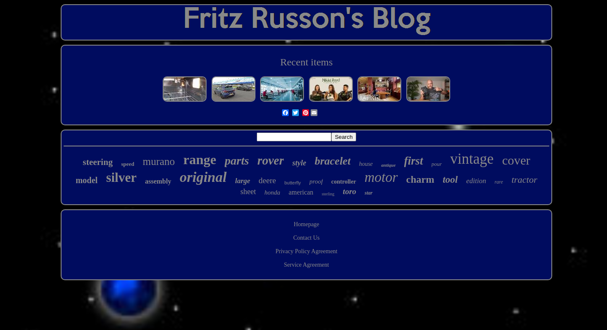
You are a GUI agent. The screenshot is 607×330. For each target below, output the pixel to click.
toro (349, 191)
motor (381, 177)
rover (271, 160)
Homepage (307, 224)
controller (343, 182)
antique (388, 165)
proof (316, 181)
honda (272, 192)
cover (516, 160)
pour (437, 164)
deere (267, 180)
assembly (158, 181)
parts (237, 160)
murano (158, 161)
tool (450, 179)
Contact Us (306, 238)
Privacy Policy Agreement (307, 251)
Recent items (306, 62)
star (369, 193)
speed (127, 164)
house (366, 164)
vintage (472, 159)
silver (121, 177)
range (199, 159)
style (299, 163)
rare (498, 182)
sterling (328, 194)
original (203, 177)
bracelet (332, 161)
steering (98, 162)
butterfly (293, 182)
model (86, 180)
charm (420, 179)
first (413, 160)
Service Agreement (306, 265)
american (301, 192)
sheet (248, 191)
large (242, 181)
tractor (524, 179)
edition (476, 181)
